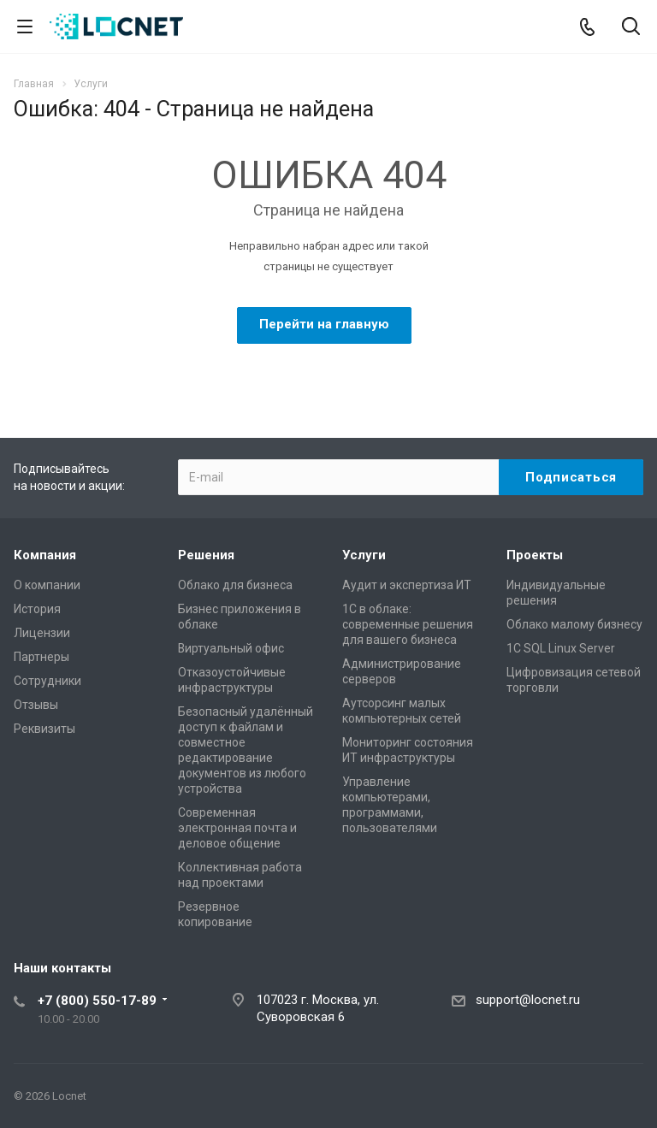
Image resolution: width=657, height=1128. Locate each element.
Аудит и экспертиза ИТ (406, 585)
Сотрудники (47, 681)
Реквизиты (44, 728)
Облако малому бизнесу (574, 624)
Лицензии (42, 633)
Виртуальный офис (231, 648)
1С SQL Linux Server (560, 648)
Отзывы (36, 705)
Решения (206, 555)
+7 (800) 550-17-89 (97, 1000)
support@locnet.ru (528, 999)
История (37, 609)
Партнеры (41, 657)
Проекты (534, 555)
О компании (47, 585)
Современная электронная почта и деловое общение (237, 828)
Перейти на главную (324, 324)
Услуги (364, 555)
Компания (45, 555)
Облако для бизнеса (235, 585)
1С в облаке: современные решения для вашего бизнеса (407, 624)
